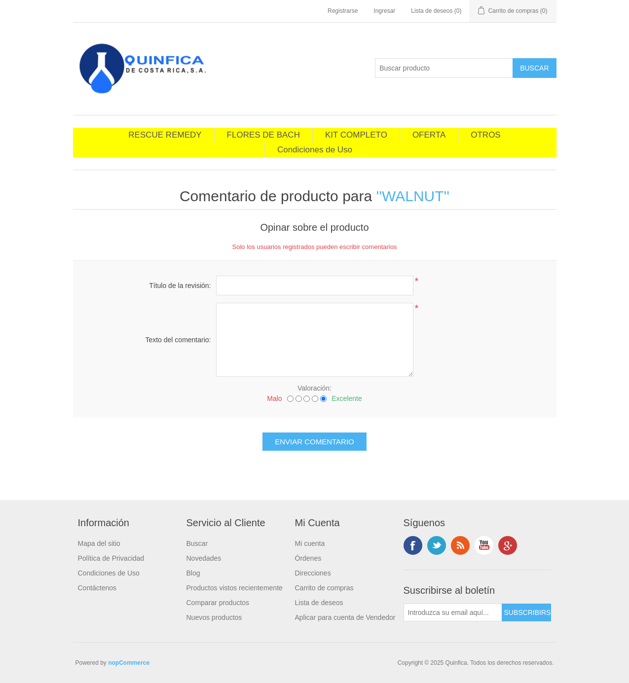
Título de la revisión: (180, 285)
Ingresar (384, 10)
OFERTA (428, 135)
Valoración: (314, 388)
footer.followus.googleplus (507, 545)
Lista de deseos (319, 603)
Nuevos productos (214, 617)
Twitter (436, 545)
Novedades (204, 558)
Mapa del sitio (99, 543)
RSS (460, 545)
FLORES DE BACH (263, 135)
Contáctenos (97, 588)
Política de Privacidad (111, 558)
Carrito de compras (324, 588)
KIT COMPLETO (356, 135)
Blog (193, 573)
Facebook (413, 545)
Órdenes (308, 558)
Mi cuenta (310, 543)
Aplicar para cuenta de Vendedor (345, 617)
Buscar (197, 543)
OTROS (485, 135)
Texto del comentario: (178, 340)
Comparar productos (218, 603)
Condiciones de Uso (314, 149)
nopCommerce (128, 662)
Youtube (484, 545)
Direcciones (313, 573)
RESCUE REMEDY (164, 135)
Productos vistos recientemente (234, 588)
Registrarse (343, 10)
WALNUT (413, 196)
